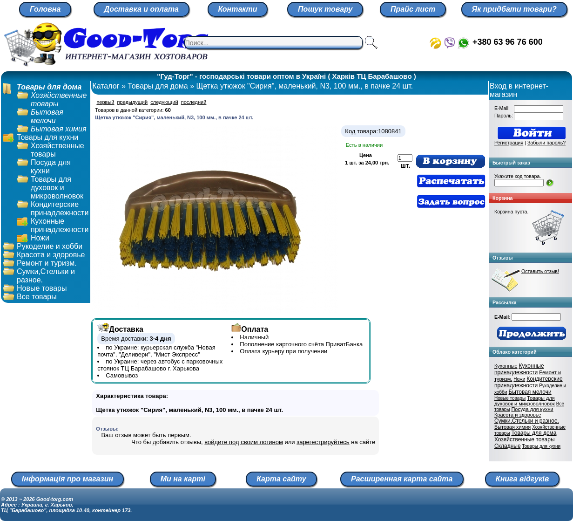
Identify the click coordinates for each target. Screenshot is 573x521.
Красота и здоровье (51, 255)
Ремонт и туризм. (47, 263)
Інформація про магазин (67, 479)
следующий (164, 102)
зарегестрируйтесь (323, 442)
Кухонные (506, 366)
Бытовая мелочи (47, 116)
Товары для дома (49, 87)
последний (194, 102)
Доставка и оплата (141, 9)
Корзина (502, 198)
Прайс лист (413, 9)
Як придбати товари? (514, 9)
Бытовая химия (58, 129)
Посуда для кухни (532, 409)
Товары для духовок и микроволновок (57, 187)
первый (105, 102)
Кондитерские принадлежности (59, 208)
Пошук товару (325, 9)
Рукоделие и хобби (49, 246)
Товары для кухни (47, 137)
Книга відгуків (522, 479)
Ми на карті (183, 479)
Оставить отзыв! (540, 271)
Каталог (105, 86)
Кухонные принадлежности (59, 225)
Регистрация (508, 142)
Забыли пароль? (546, 142)
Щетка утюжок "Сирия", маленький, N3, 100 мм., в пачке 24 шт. (304, 86)
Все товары (37, 297)
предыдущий (132, 102)
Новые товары (42, 288)
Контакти (237, 9)
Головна (45, 9)
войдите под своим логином (243, 442)
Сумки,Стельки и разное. (526, 421)
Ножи (40, 238)
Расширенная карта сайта (401, 479)
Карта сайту (281, 479)
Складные (507, 446)
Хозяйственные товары (524, 439)
